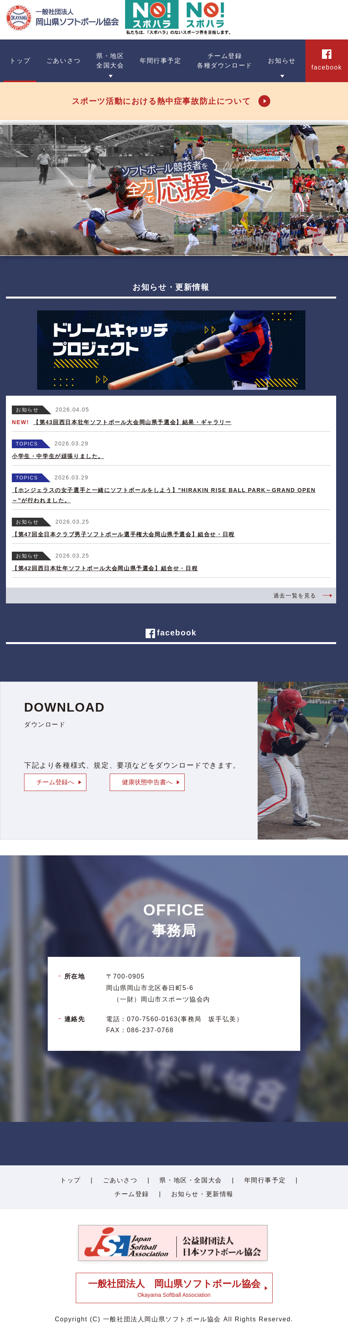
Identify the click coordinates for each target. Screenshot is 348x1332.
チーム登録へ (55, 782)
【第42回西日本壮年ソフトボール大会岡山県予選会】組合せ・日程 (105, 568)
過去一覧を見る (294, 595)
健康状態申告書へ (147, 782)
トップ (70, 1180)
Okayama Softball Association (174, 1288)
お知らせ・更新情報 (202, 1194)
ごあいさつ (120, 1180)
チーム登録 (131, 1194)
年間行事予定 (265, 1180)
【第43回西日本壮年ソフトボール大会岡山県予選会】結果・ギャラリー (132, 422)
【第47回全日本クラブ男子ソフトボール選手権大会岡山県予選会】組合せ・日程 (123, 534)
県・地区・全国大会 (190, 1180)
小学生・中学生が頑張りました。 (58, 456)
